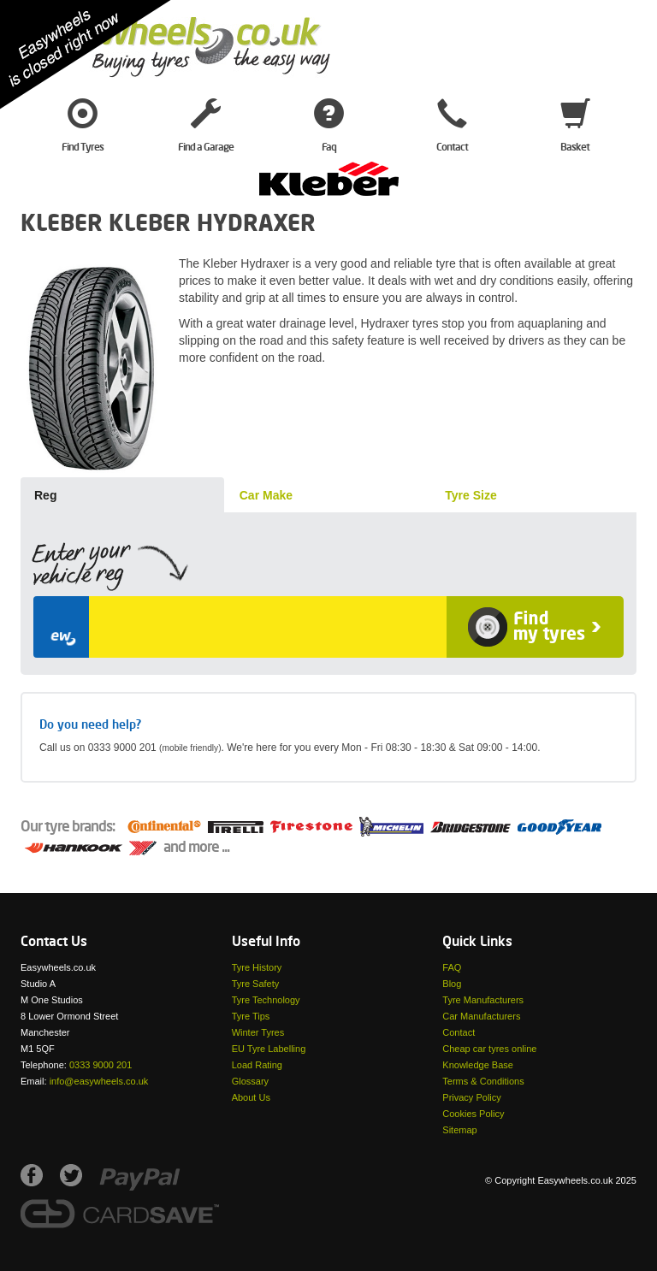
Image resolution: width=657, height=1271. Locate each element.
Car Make (266, 495)
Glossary (250, 1081)
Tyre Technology (266, 1000)
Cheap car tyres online (489, 1048)
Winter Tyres (258, 1032)
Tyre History (257, 967)
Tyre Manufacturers (483, 1000)
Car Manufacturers (481, 1016)
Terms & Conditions (483, 1081)
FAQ (451, 967)
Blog (451, 983)
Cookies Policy (473, 1113)
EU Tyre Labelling (269, 1048)
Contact (458, 1032)
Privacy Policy (471, 1097)
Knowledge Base (477, 1065)
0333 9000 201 (100, 1065)
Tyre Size (470, 495)
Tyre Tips (251, 1016)
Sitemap (459, 1130)
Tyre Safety (256, 983)
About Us (251, 1097)
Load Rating (257, 1065)
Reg (45, 495)
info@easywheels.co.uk (99, 1081)
